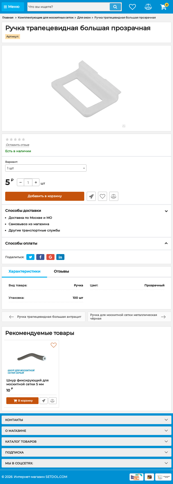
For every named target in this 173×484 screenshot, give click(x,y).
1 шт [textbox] (10, 168)
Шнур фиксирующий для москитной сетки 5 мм (31, 384)
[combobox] (45, 168)
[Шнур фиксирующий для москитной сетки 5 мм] (31, 359)
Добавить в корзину (45, 196)
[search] (74, 6)
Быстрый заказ (91, 196)
